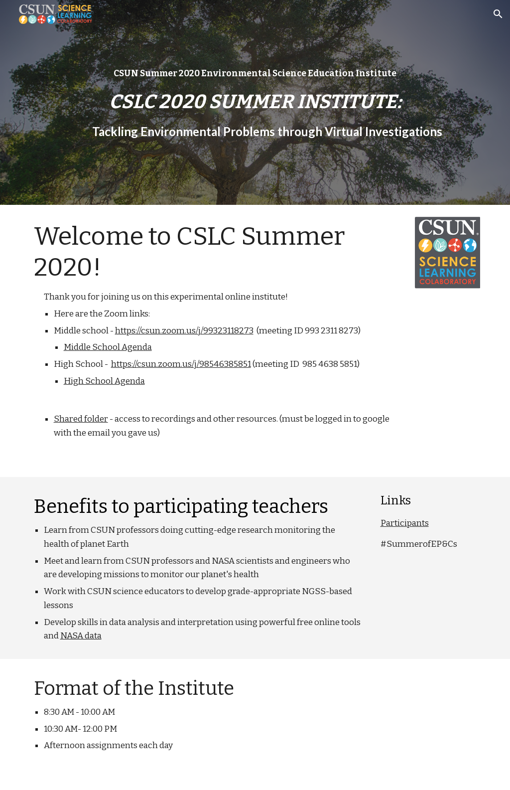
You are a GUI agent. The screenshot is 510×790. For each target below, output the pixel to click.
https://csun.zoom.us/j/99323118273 (184, 330)
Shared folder (81, 419)
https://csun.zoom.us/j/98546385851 (181, 364)
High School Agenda (104, 381)
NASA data (81, 636)
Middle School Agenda (108, 347)
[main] (255, 102)
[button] (498, 14)
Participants (405, 523)
